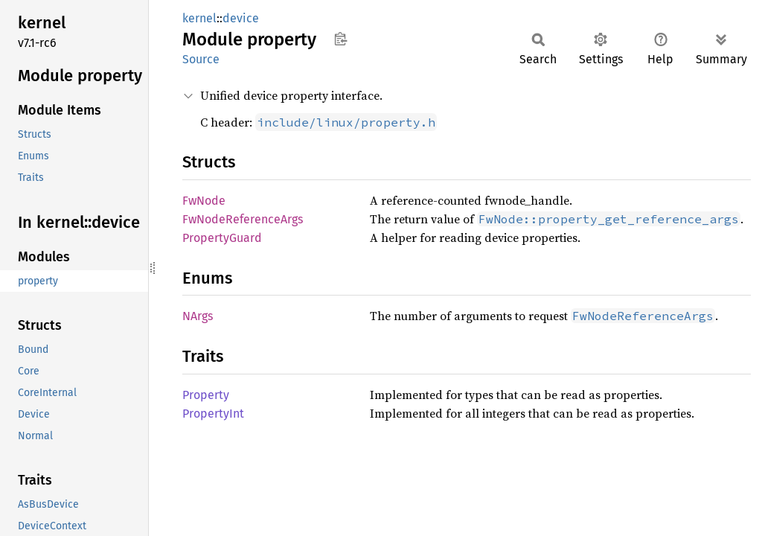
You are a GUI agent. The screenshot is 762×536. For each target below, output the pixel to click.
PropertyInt (213, 413)
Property (205, 395)
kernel (199, 18)
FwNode (203, 201)
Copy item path (340, 38)
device (240, 18)
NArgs (197, 316)
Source (201, 59)
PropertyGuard (222, 238)
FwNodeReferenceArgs (242, 219)
